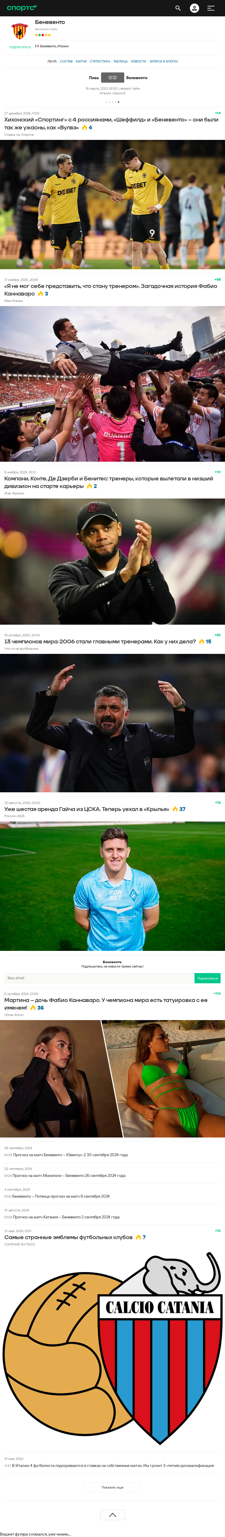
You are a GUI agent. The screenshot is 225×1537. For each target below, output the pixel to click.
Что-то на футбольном (21, 648)
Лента (52, 61)
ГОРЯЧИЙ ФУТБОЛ (19, 1244)
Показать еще (112, 1487)
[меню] (211, 8)
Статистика (100, 61)
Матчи (81, 61)
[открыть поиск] (178, 8)
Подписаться (19, 47)
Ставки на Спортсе (19, 134)
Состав (66, 61)
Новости (138, 61)
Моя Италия (13, 300)
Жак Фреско (14, 493)
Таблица (120, 61)
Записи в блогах (163, 61)
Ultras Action (13, 1014)
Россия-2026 (14, 816)
